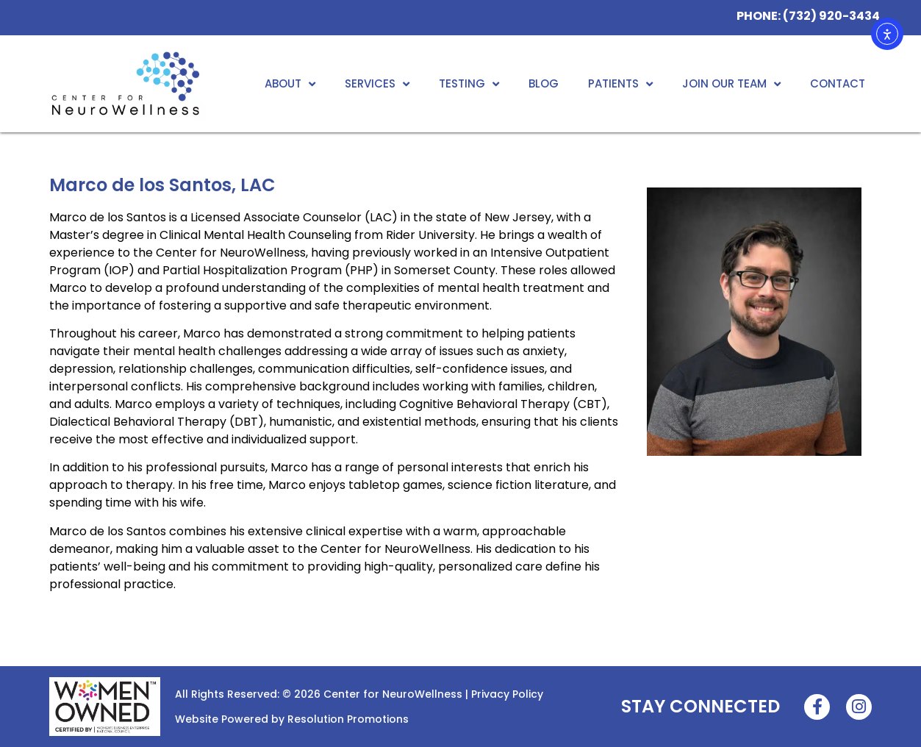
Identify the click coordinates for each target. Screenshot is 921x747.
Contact (837, 83)
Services (377, 84)
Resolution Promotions (348, 719)
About (290, 84)
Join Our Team (731, 84)
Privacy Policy (507, 694)
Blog (543, 83)
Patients (620, 84)
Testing (469, 84)
